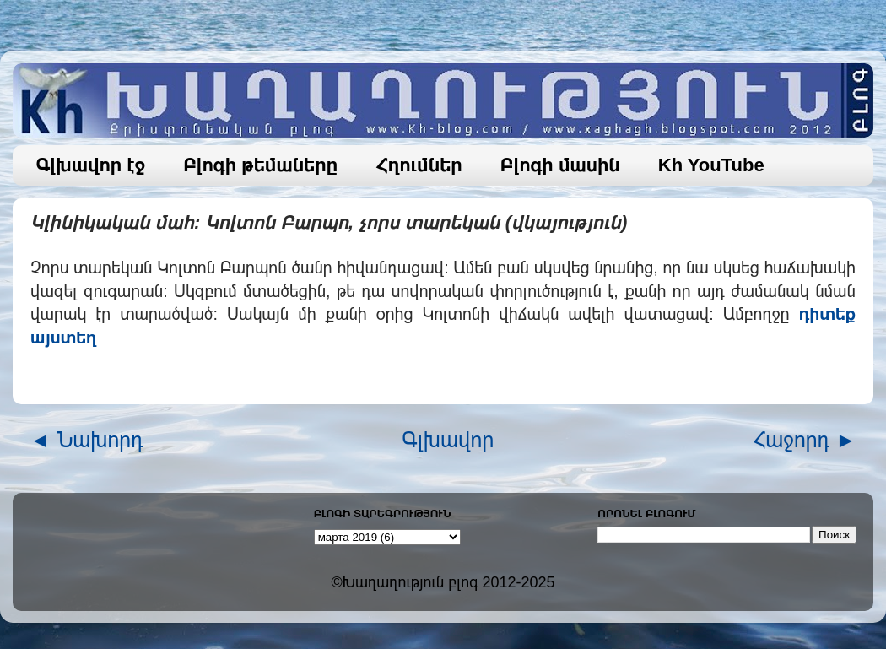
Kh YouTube (711, 165)
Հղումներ (418, 165)
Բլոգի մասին (560, 165)
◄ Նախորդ (86, 440)
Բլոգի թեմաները (260, 165)
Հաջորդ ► (804, 440)
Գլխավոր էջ (91, 165)
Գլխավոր (448, 440)
